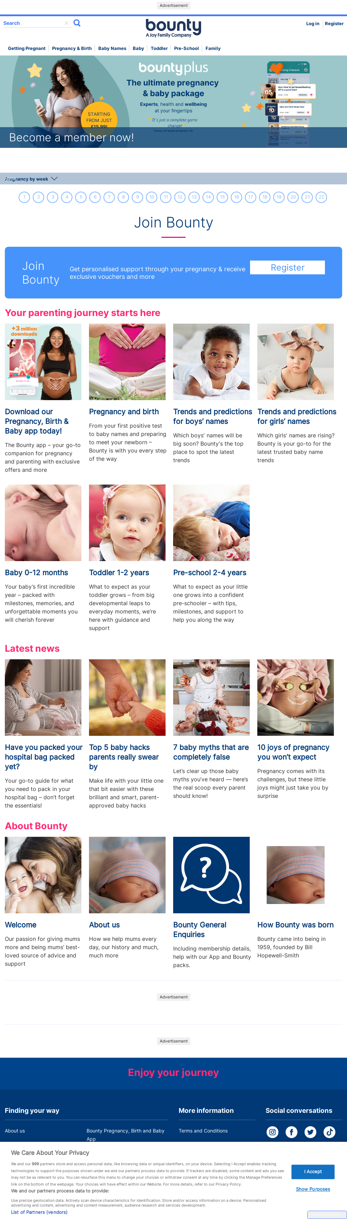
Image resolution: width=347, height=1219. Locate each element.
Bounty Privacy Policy (203, 1144)
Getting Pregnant (27, 48)
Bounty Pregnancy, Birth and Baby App (126, 1135)
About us (15, 1131)
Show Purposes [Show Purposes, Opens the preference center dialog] (313, 1198)
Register (334, 23)
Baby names (112, 48)
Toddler (159, 48)
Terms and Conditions (203, 1131)
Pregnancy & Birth (72, 48)
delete (66, 23)
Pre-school (186, 48)
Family (213, 48)
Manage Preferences (327, 1214)
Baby (138, 48)
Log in (312, 23)
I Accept (313, 1181)
